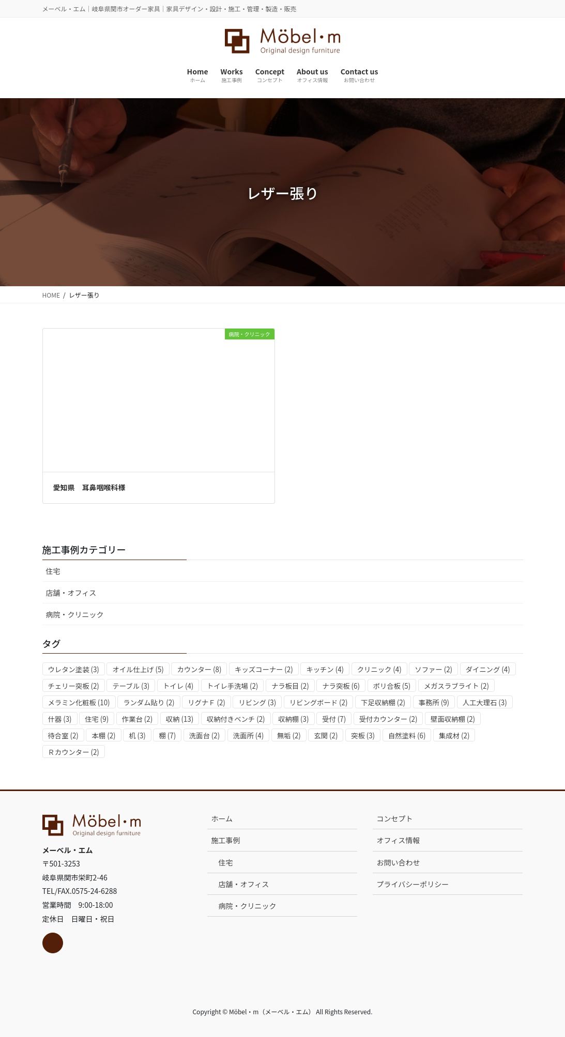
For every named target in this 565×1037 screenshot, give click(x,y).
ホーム (222, 818)
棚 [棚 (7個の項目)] (167, 735)
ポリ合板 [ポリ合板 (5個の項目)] (392, 686)
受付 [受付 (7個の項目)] (334, 719)
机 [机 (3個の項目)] (137, 735)
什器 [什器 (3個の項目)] (60, 719)
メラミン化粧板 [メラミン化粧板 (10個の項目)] (79, 702)
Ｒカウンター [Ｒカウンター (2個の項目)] (73, 752)
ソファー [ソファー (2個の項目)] (433, 669)
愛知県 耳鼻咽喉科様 (89, 487)
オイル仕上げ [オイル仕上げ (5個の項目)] (137, 669)
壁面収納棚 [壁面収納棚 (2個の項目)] (453, 719)
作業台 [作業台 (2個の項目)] (137, 719)
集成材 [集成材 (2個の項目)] (454, 735)
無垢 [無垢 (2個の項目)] (289, 735)
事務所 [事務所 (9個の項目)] (434, 702)
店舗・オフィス (71, 592)
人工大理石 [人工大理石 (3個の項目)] (485, 702)
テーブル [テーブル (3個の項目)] (130, 686)
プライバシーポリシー (412, 884)
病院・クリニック (75, 614)
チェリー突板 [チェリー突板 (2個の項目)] (73, 686)
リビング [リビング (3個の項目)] (257, 702)
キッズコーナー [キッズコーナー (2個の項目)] (264, 669)
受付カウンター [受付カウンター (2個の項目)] (388, 719)
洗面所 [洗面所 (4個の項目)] (248, 735)
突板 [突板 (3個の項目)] (363, 735)
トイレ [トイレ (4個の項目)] (178, 686)
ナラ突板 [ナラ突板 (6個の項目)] (341, 686)
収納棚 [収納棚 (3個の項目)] (293, 719)
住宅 (53, 571)
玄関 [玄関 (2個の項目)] (326, 735)
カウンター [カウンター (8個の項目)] (199, 669)
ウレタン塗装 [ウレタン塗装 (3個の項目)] (73, 669)
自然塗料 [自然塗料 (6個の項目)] (407, 735)
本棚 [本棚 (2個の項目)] (103, 735)
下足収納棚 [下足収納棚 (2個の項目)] (383, 702)
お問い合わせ (398, 862)
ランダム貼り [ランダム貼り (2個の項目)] (148, 702)
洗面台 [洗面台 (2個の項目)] (204, 735)
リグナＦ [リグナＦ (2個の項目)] (206, 702)
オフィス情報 (398, 840)
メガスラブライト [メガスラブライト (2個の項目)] (456, 686)
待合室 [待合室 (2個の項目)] (63, 735)
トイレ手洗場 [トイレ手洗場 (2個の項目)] (232, 686)
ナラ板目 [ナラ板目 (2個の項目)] (290, 686)
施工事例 (225, 840)
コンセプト (394, 818)
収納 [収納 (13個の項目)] (179, 719)
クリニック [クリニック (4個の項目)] (379, 669)
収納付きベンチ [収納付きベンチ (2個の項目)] (236, 719)
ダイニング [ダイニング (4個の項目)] (488, 669)
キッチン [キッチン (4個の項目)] (325, 669)
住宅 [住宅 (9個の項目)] (97, 719)
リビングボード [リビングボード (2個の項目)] (318, 702)
